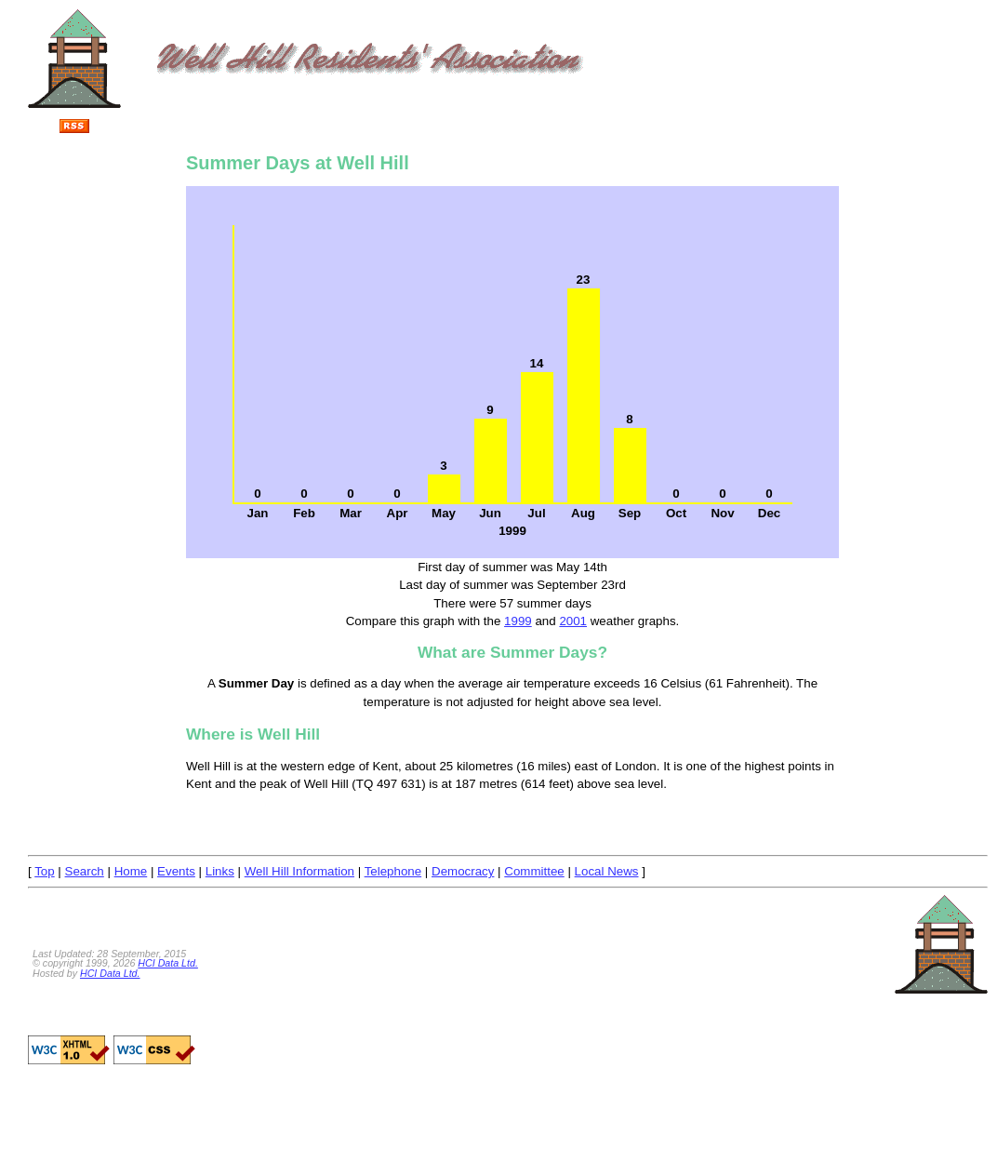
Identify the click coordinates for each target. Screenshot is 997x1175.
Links (220, 871)
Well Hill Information (299, 871)
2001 (573, 621)
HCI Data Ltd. (168, 962)
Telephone (393, 871)
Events (176, 871)
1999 (518, 621)
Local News (607, 871)
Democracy (463, 871)
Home (131, 871)
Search (84, 871)
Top (44, 871)
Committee (534, 871)
